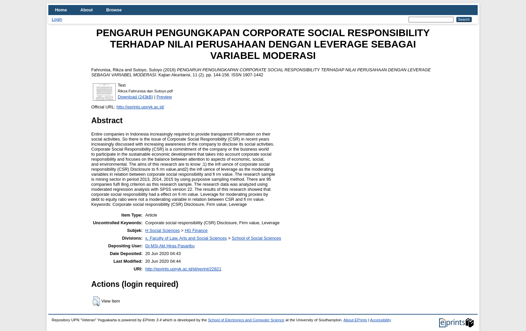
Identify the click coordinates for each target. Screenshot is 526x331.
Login (57, 19)
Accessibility (380, 320)
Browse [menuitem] (114, 9)
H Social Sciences (162, 230)
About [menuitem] (87, 9)
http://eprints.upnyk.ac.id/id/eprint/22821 (183, 268)
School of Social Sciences (256, 238)
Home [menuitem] (61, 9)
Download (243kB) (135, 96)
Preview (164, 96)
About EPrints (355, 320)
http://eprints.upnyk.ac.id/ (140, 106)
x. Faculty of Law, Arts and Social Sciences (186, 238)
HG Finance (196, 230)
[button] (96, 301)
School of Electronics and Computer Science (246, 320)
